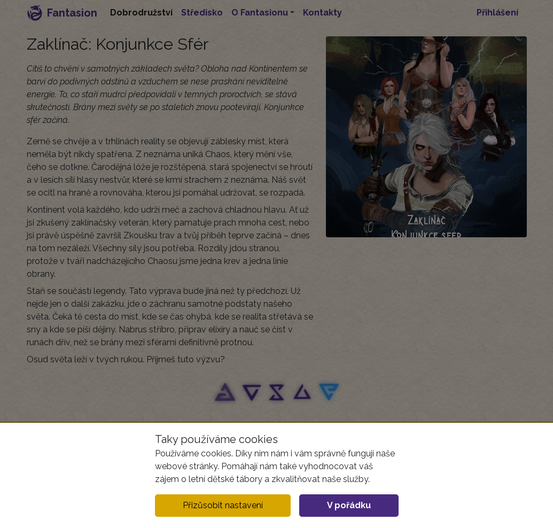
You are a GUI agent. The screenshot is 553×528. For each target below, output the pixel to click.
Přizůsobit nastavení (223, 505)
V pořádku (349, 505)
